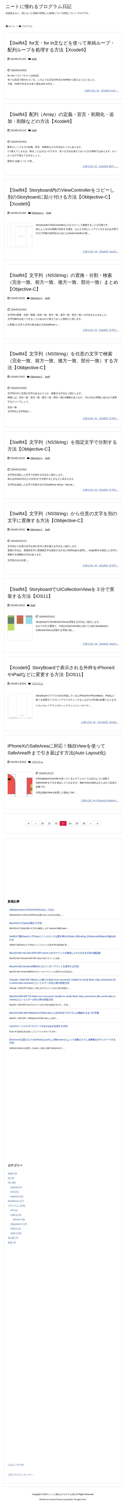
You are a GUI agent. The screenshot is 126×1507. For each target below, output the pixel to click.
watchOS (16, 1196)
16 (84, 823)
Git (11, 1178)
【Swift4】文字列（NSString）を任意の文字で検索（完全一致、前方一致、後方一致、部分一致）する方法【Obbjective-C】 (63, 360)
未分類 (13, 1238)
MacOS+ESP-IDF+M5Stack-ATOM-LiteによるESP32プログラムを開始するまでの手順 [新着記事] (54, 1013)
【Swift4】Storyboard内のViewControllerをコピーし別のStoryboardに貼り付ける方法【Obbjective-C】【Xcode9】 (61, 197)
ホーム (12, 26)
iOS (14, 1192)
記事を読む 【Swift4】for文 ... (101, 90)
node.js (15, 1215)
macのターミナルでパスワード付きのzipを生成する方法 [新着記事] (38, 1026)
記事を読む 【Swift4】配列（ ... (100, 166)
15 (77, 823)
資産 (12, 1242)
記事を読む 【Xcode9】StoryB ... (99, 722)
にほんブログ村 (16, 1464)
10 (42, 823)
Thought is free (79, 1499)
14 (70, 823)
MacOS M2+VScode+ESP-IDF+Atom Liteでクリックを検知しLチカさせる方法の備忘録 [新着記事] (54, 953)
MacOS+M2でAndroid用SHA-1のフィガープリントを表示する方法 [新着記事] (44, 966)
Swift (34, 59)
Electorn (19, 1219)
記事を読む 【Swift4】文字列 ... (100, 330)
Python (15, 1228)
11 (49, 823)
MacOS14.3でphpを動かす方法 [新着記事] (25, 923)
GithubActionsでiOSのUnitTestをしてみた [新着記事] (31, 909)
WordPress (16, 1201)
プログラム (37, 683)
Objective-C (38, 213)
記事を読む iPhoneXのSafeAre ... (99, 800)
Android (16, 1187)
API (14, 1210)
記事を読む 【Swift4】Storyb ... (100, 251)
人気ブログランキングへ (20, 1474)
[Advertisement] (63, 868)
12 (56, 823)
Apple (12, 1173)
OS (12, 1182)
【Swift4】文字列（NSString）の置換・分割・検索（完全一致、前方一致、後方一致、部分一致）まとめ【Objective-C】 (63, 282)
